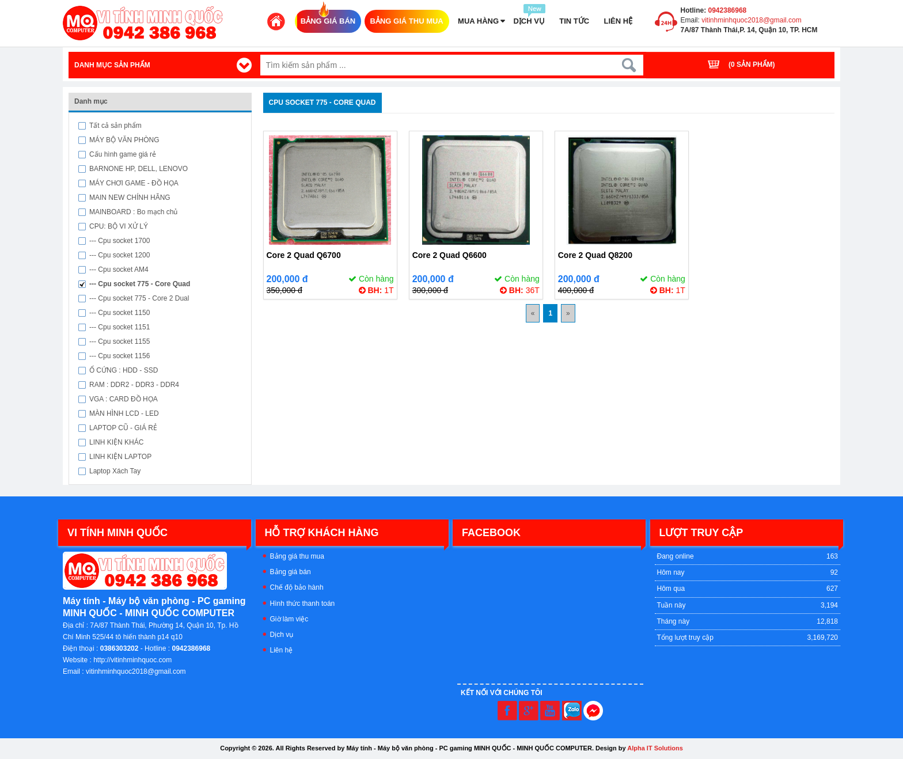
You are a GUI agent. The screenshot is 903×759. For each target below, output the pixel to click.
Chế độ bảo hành (297, 587)
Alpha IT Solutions (655, 748)
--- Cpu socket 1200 (119, 255)
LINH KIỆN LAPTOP (120, 457)
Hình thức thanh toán (302, 603)
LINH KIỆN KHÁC (116, 442)
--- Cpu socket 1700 (119, 241)
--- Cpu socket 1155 (119, 341)
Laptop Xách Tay (115, 471)
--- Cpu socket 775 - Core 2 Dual (139, 298)
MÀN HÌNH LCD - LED (124, 413)
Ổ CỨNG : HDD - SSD (123, 370)
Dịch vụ (282, 635)
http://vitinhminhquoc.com (132, 660)
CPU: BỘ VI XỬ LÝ (118, 226)
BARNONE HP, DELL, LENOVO (138, 169)
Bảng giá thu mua (297, 556)
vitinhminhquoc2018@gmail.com (751, 20)
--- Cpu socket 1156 (119, 356)
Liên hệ (281, 650)
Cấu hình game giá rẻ (122, 154)
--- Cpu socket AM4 (119, 269)
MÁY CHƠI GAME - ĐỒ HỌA (134, 183)
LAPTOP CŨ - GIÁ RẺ (123, 428)
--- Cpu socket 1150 (119, 313)
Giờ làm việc (289, 619)
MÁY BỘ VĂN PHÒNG (124, 140)
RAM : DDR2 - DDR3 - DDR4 (134, 385)
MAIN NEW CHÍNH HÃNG (129, 197)
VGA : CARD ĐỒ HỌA (123, 399)
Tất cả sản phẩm (115, 126)
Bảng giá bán (290, 572)
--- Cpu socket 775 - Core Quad (139, 284)
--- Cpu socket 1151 (119, 327)
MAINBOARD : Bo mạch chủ (133, 212)
